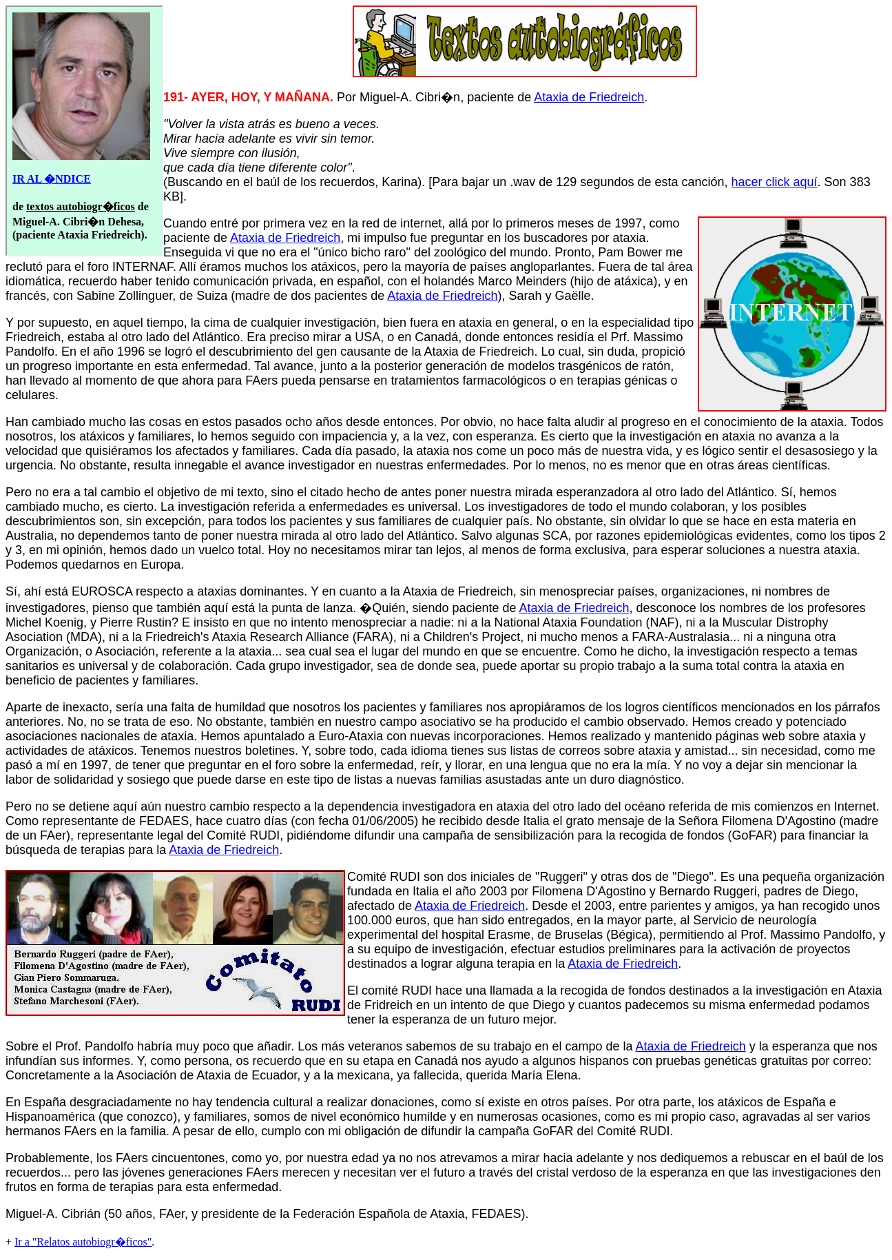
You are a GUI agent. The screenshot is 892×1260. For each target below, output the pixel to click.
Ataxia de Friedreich (589, 97)
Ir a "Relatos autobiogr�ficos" (83, 1242)
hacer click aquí (775, 182)
